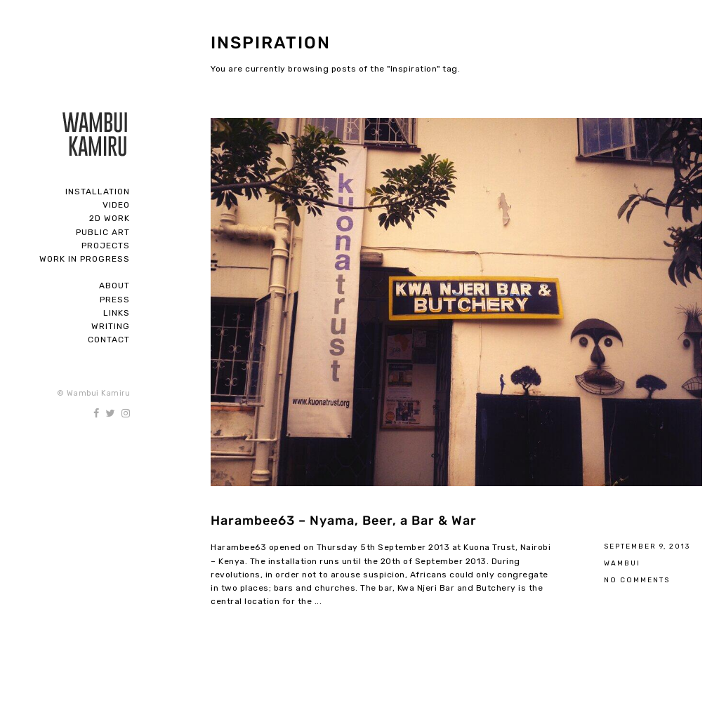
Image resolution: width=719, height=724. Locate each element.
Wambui (622, 563)
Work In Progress (84, 259)
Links (116, 313)
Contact (109, 339)
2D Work (109, 218)
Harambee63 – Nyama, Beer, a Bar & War (344, 520)
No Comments (637, 580)
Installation (97, 191)
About (114, 285)
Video (116, 205)
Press (115, 299)
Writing (110, 326)
